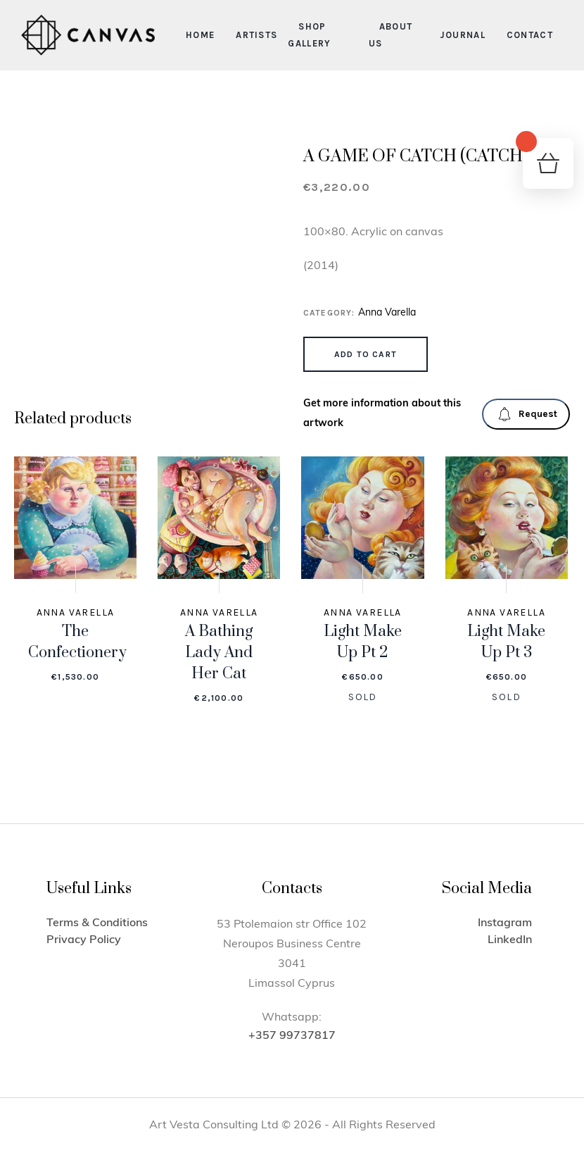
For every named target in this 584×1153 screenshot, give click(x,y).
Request (527, 414)
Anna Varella (387, 313)
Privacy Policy (83, 940)
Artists (256, 35)
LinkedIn (510, 940)
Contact (530, 35)
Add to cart (365, 354)
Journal (462, 35)
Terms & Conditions (97, 923)
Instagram (505, 923)
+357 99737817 (292, 1036)
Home (200, 35)
